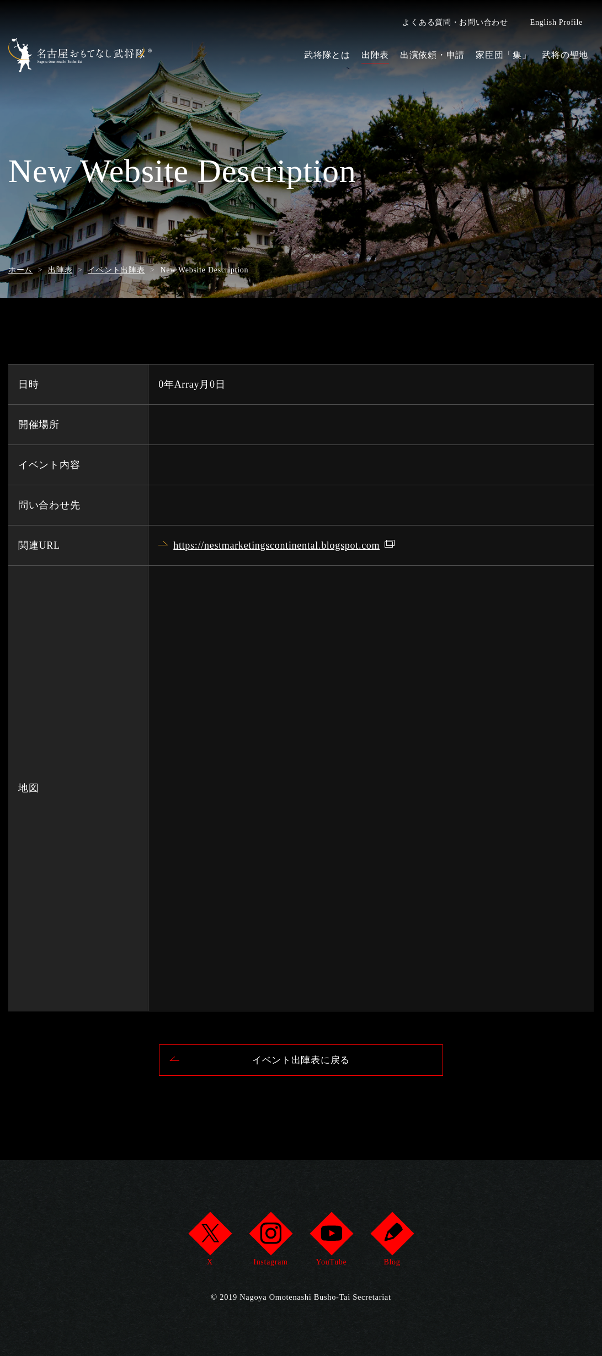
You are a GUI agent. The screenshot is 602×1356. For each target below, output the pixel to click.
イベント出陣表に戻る (301, 1060)
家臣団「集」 (503, 55)
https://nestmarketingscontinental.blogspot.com (276, 545)
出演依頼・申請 (432, 55)
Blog (392, 1242)
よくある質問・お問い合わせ (455, 22)
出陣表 (375, 55)
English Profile (556, 22)
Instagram (270, 1242)
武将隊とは (327, 55)
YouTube (331, 1242)
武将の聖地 (565, 55)
